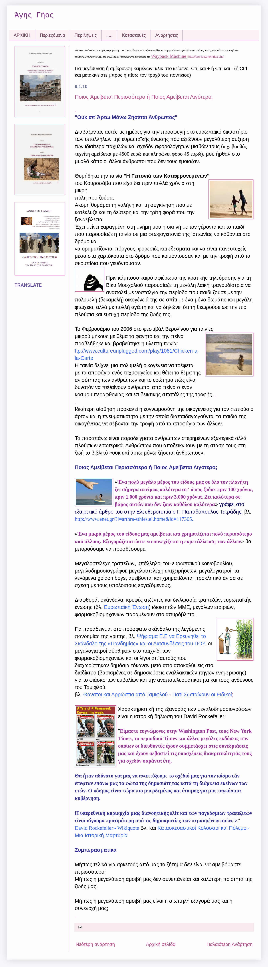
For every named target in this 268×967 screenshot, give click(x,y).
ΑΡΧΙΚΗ (22, 35)
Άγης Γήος (34, 15)
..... (109, 35)
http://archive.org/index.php (205, 56)
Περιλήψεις (86, 35)
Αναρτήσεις (166, 35)
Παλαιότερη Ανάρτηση (230, 944)
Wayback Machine (168, 56)
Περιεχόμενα (52, 35)
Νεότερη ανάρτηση (95, 944)
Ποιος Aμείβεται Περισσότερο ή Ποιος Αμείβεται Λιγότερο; (144, 97)
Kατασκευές (134, 35)
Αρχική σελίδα (160, 944)
